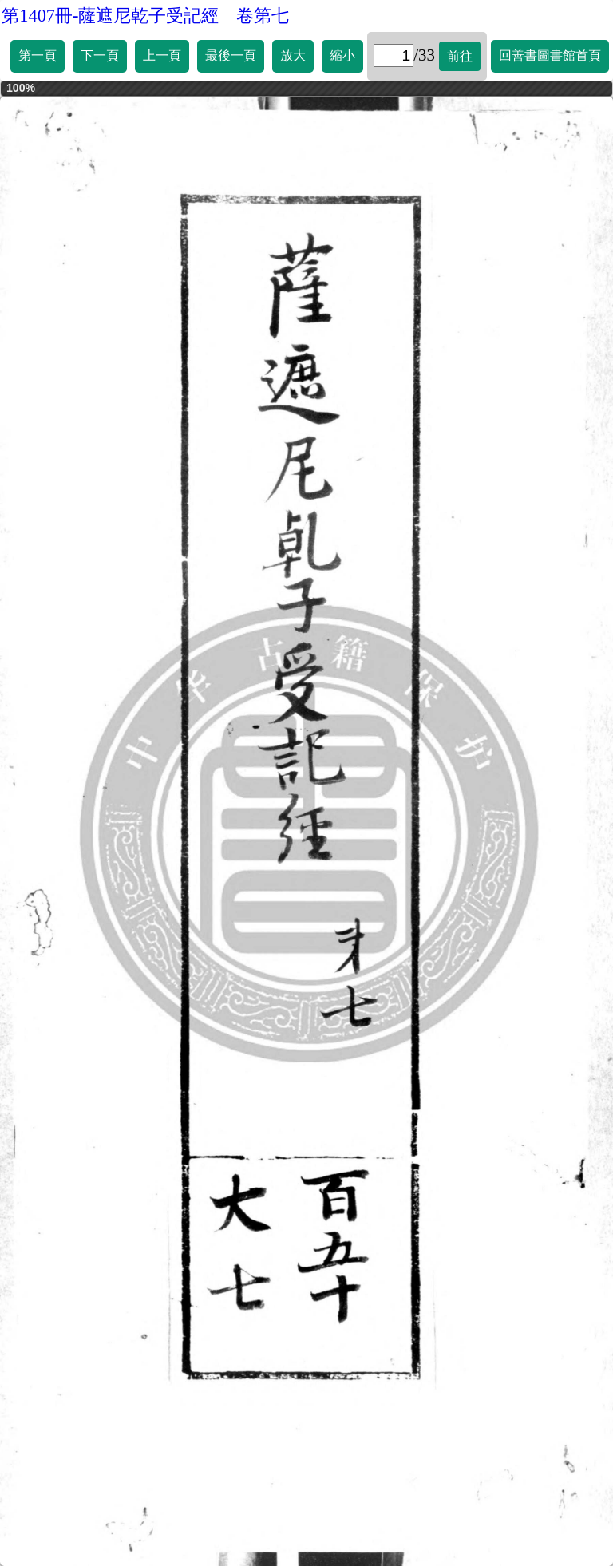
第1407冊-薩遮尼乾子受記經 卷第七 (145, 16)
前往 (460, 56)
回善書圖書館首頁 (550, 55)
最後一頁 (230, 55)
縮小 (342, 55)
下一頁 (100, 55)
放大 (293, 55)
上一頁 (162, 55)
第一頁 (37, 55)
